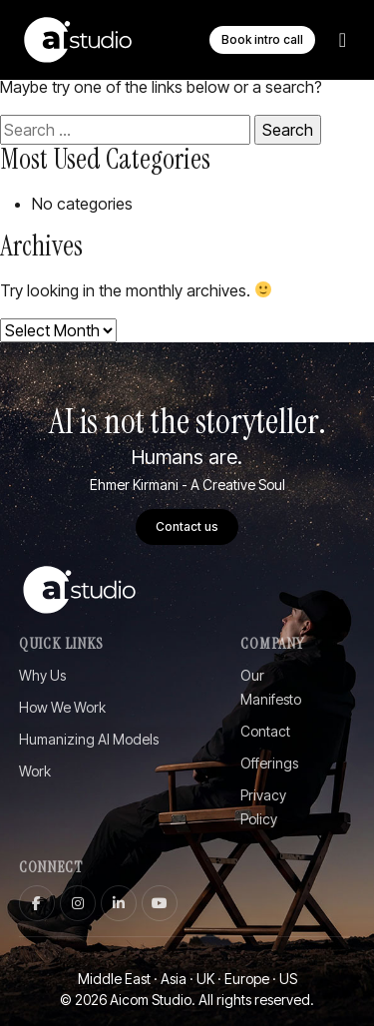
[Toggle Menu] (342, 40)
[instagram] (78, 903)
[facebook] (37, 903)
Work (35, 771)
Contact (265, 731)
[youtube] (160, 903)
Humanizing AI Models (89, 739)
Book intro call (262, 39)
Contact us (187, 526)
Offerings (269, 763)
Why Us (42, 675)
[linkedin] (119, 903)
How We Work (62, 707)
